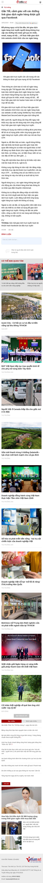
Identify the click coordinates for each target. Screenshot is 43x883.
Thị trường (7, 7)
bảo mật (11, 230)
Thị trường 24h (7, 372)
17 (11, 744)
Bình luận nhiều (31, 721)
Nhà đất (4, 329)
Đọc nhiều (11, 721)
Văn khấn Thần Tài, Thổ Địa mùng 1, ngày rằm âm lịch (19, 725)
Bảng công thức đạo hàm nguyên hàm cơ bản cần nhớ (19, 730)
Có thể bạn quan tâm (12, 261)
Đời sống (4, 711)
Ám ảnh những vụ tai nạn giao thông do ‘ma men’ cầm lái (20, 771)
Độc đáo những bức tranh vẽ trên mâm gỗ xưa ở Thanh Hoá (21, 766)
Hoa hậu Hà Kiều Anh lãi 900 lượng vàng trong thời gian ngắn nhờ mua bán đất (19, 817)
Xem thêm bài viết (21, 716)
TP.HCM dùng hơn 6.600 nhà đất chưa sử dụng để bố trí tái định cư (31, 839)
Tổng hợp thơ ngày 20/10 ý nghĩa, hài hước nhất (17, 776)
